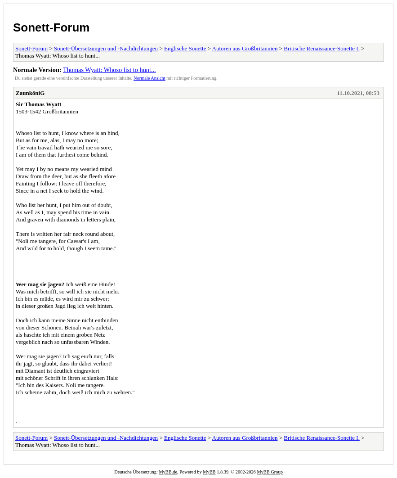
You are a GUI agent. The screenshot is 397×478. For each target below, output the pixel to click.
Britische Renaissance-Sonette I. (322, 48)
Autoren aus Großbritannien (245, 48)
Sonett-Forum (51, 27)
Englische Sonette (185, 48)
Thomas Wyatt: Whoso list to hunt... (109, 69)
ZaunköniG (30, 93)
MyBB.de (168, 471)
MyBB (209, 471)
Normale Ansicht (149, 78)
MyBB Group (269, 471)
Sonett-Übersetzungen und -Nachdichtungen (106, 48)
